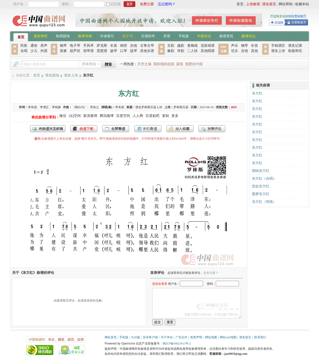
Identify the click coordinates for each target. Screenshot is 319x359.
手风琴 (88, 45)
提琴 (133, 51)
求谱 (166, 35)
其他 (254, 51)
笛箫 (63, 51)
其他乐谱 (147, 51)
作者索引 (107, 35)
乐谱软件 (148, 35)
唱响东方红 (260, 171)
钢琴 (63, 45)
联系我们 (260, 337)
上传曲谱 (253, 4)
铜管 (123, 45)
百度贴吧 (153, 116)
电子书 (127, 35)
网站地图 (211, 337)
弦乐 (234, 51)
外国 (43, 51)
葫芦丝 (75, 51)
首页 (240, 4)
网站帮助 (286, 4)
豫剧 (170, 51)
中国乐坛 (204, 35)
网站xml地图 (228, 337)
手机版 (183, 35)
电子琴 (75, 45)
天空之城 (144, 64)
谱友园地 (52, 75)
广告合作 (181, 337)
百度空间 (123, 116)
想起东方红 (260, 186)
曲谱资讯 (226, 35)
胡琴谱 (88, 51)
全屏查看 (115, 128)
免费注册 (147, 4)
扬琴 (113, 51)
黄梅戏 (192, 45)
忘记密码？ (166, 4)
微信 (62, 116)
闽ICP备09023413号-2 (177, 343)
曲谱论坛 (248, 35)
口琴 (123, 51)
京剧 (170, 45)
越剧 (180, 45)
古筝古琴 (147, 45)
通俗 (33, 45)
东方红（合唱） (264, 178)
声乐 (234, 45)
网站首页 (111, 337)
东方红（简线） (264, 202)
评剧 (180, 51)
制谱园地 (63, 35)
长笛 (113, 45)
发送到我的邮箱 (47, 128)
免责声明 (196, 337)
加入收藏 (179, 128)
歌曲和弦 (295, 51)
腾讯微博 (107, 116)
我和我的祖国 (163, 64)
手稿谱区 (278, 45)
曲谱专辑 (85, 35)
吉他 (133, 45)
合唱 (23, 51)
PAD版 (135, 337)
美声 (43, 45)
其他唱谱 (208, 51)
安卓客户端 (150, 337)
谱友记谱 (295, 45)
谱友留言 (269, 4)
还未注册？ (210, 273)
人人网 (138, 116)
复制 (165, 116)
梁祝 (179, 64)
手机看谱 (147, 128)
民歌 (23, 45)
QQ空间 (75, 116)
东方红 (257, 93)
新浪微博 (90, 116)
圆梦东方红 (260, 194)
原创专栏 (41, 35)
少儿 (33, 51)
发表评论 (211, 128)
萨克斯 (102, 45)
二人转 (192, 51)
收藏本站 (302, 4)
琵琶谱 (102, 51)
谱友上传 (278, 51)
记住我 (115, 4)
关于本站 (167, 337)
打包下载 (83, 128)
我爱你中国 (194, 64)
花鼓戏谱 (208, 45)
